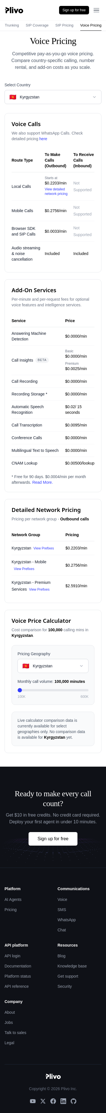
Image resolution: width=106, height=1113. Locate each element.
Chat (62, 930)
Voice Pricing (90, 25)
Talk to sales (15, 1032)
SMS (62, 909)
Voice (62, 899)
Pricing (11, 909)
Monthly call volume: (51, 681)
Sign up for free (74, 10)
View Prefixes (43, 548)
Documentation (18, 966)
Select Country (18, 85)
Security (65, 986)
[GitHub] (73, 1101)
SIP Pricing (64, 25)
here (43, 139)
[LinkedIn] (63, 1101)
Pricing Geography (34, 654)
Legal (9, 1043)
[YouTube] (33, 1101)
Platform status (18, 976)
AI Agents (13, 899)
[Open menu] (96, 10)
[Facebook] (53, 1101)
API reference (17, 986)
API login (12, 956)
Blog (62, 956)
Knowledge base (72, 966)
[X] (43, 1101)
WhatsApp (67, 920)
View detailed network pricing (56, 191)
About (10, 1012)
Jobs (9, 1022)
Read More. (42, 482)
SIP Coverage (37, 25)
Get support (68, 976)
